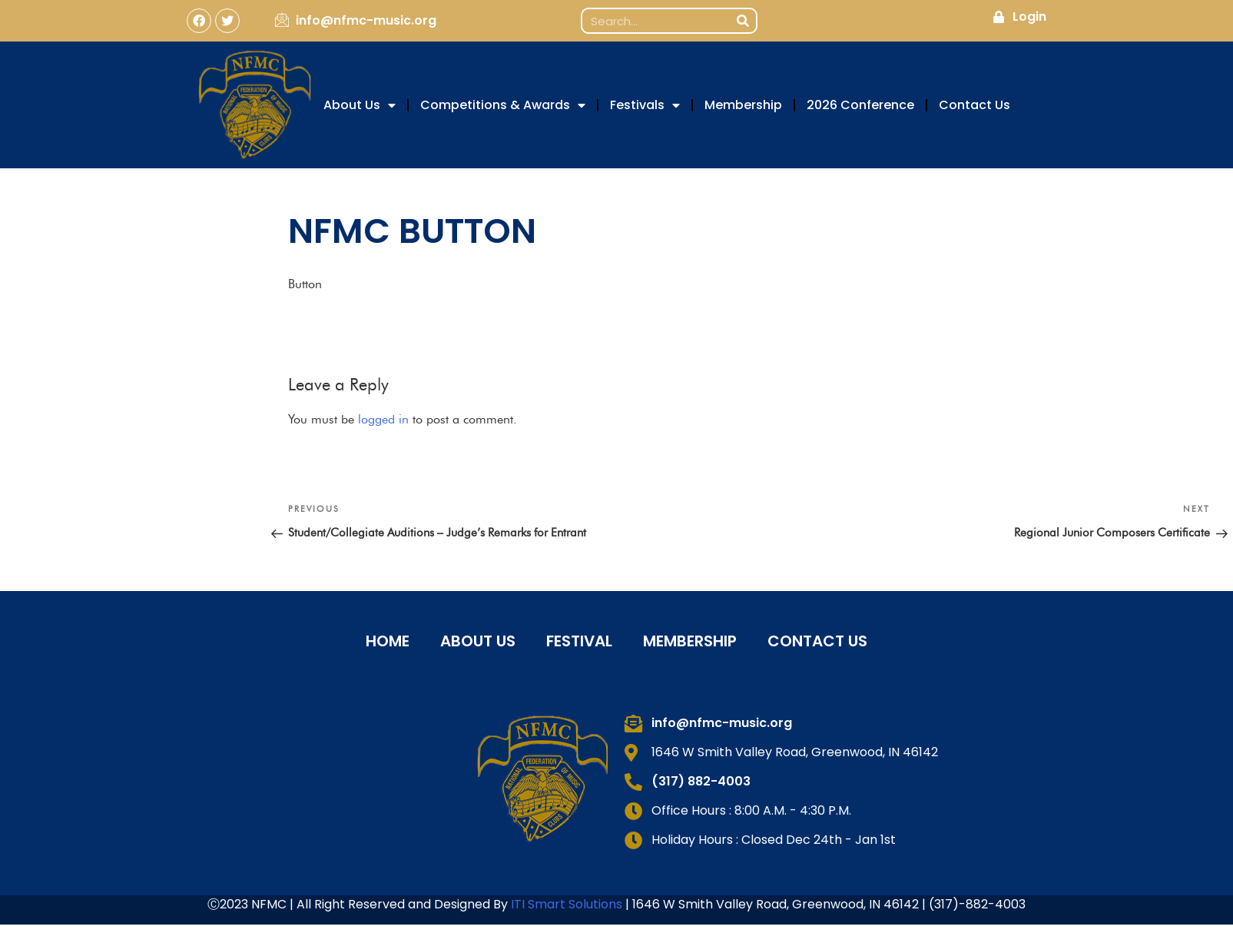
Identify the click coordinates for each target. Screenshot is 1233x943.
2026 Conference (860, 105)
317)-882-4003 (980, 904)
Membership (743, 105)
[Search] (743, 20)
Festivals (645, 105)
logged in (383, 419)
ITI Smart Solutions (568, 904)
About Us (359, 105)
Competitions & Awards (502, 105)
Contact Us (974, 105)
